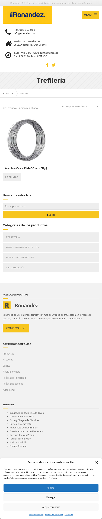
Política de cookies (36, 514)
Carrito (6, 367)
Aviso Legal (69, 514)
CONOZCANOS (15, 329)
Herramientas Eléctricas (22, 248)
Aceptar (51, 487)
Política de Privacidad (54, 514)
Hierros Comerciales (20, 258)
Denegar (51, 497)
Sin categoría (15, 268)
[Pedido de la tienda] (79, 107)
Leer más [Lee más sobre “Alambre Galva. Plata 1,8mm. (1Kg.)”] (11, 178)
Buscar (51, 216)
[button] (96, 462)
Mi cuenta (8, 360)
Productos (8, 354)
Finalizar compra (11, 372)
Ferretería (13, 238)
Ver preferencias (51, 507)
